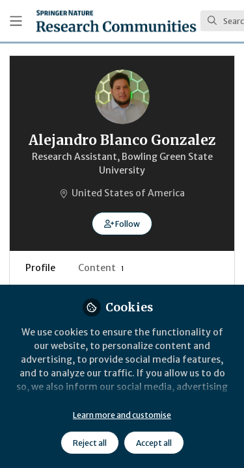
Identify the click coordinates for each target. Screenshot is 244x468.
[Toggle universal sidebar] (16, 21)
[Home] (116, 20)
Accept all (154, 443)
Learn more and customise (122, 415)
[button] (122, 223)
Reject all (90, 443)
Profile (40, 268)
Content (101, 268)
